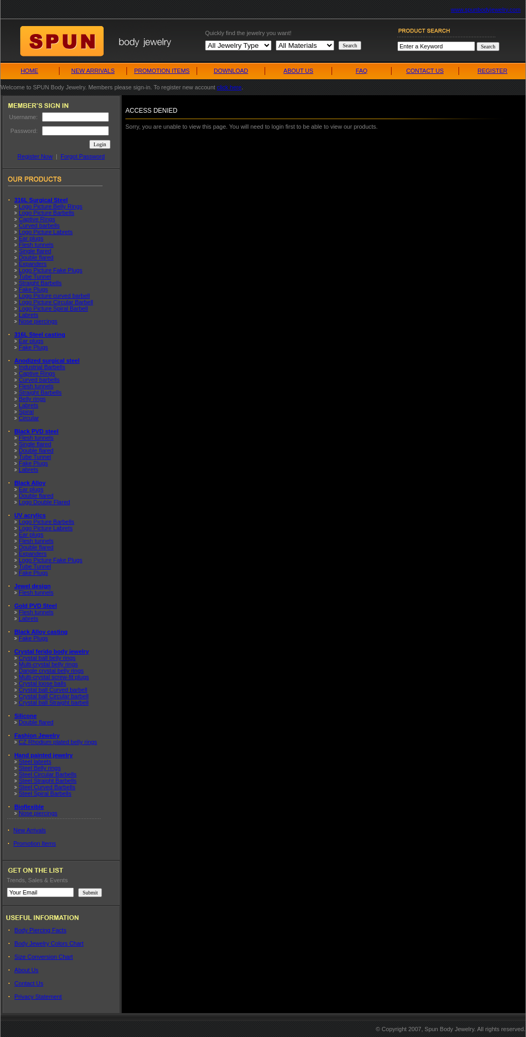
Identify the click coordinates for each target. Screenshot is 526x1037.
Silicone (25, 716)
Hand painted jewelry (43, 755)
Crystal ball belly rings (47, 658)
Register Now (35, 156)
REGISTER (492, 71)
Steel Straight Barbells (48, 780)
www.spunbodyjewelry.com (486, 9)
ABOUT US (298, 71)
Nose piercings (38, 321)
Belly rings (32, 399)
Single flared (35, 251)
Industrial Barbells (42, 367)
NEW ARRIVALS (93, 71)
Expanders (33, 264)
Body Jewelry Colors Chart (48, 943)
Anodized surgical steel (47, 360)
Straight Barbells (40, 283)
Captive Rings (37, 219)
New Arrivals (29, 830)
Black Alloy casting (40, 632)
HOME (29, 71)
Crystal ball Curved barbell (53, 690)
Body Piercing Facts (40, 930)
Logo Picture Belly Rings (50, 206)
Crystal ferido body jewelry (51, 651)
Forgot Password (83, 156)
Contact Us (28, 983)
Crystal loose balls (42, 683)
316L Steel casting (39, 334)
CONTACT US (425, 71)
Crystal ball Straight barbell (53, 702)
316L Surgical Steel (41, 200)
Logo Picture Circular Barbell (56, 302)
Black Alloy (30, 483)
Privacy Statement (38, 996)
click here (229, 87)
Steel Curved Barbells (47, 787)
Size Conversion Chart (43, 957)
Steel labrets (35, 761)
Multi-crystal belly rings (48, 664)
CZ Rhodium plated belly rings (58, 742)
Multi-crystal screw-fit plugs (54, 677)
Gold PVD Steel (35, 606)
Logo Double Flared (44, 502)
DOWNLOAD (231, 71)
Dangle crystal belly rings (51, 670)
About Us (26, 970)
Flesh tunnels (36, 244)
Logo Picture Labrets (46, 232)
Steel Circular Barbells (48, 774)
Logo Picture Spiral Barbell (53, 308)
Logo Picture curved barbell (54, 295)
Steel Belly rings (40, 768)
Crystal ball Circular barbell (53, 696)
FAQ (362, 71)
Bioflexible (29, 807)
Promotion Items (34, 843)
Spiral (26, 411)
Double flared (36, 257)
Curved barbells (39, 225)
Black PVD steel (36, 431)
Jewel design (32, 586)
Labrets (28, 315)
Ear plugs (31, 238)
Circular (29, 418)
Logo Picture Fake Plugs (50, 270)
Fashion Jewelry (37, 735)
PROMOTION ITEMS (162, 71)
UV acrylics (30, 515)
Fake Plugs (33, 289)
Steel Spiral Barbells (45, 793)
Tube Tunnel (35, 276)
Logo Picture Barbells (46, 213)
